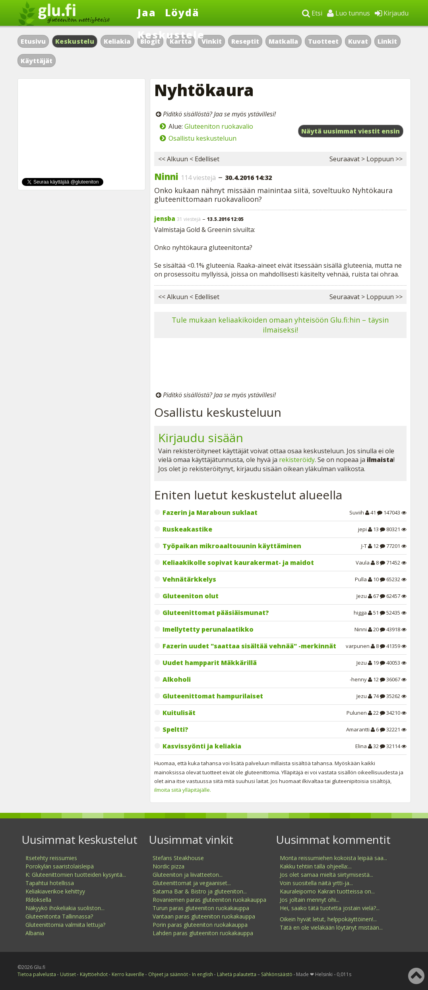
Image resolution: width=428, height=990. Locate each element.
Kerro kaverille (128, 974)
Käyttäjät (36, 60)
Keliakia (117, 41)
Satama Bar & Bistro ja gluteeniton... (200, 891)
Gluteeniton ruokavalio (218, 126)
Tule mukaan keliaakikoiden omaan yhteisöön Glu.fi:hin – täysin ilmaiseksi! (280, 325)
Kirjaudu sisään (200, 437)
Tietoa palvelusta (36, 974)
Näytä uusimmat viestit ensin (350, 131)
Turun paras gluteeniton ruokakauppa (201, 908)
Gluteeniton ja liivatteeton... (188, 874)
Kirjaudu (392, 13)
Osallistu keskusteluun (202, 138)
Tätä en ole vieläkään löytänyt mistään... (331, 927)
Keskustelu (74, 41)
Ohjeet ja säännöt (168, 974)
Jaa (147, 12)
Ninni (166, 176)
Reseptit (245, 41)
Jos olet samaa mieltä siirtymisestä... (326, 874)
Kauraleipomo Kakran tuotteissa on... (327, 891)
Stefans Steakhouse (178, 858)
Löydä (182, 12)
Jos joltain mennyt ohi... (309, 899)
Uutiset (68, 974)
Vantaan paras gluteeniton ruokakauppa (204, 916)
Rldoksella (38, 899)
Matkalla (283, 41)
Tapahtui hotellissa (49, 883)
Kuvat (358, 41)
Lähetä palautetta (236, 974)
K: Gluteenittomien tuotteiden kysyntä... (75, 874)
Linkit (387, 41)
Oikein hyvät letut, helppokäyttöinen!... (328, 919)
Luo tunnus (348, 13)
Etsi (312, 13)
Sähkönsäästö (276, 974)
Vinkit (211, 41)
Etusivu (33, 41)
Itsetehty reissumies (51, 858)
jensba (164, 218)
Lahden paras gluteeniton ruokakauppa (203, 933)
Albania (34, 933)
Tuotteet (323, 41)
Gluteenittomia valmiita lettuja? (65, 924)
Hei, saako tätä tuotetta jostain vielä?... (330, 908)
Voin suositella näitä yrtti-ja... (316, 883)
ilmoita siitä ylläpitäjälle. (182, 789)
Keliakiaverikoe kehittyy (55, 891)
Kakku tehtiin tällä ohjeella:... (316, 866)
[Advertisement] (280, 366)
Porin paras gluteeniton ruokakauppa (200, 924)
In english (202, 974)
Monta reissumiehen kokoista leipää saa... (333, 858)
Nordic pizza (168, 866)
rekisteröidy (297, 459)
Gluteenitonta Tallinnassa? (59, 916)
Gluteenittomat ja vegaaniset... (192, 883)
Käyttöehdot (94, 974)
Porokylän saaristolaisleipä (59, 866)
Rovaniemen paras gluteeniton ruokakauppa (209, 899)
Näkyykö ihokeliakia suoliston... (65, 908)
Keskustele (171, 34)
